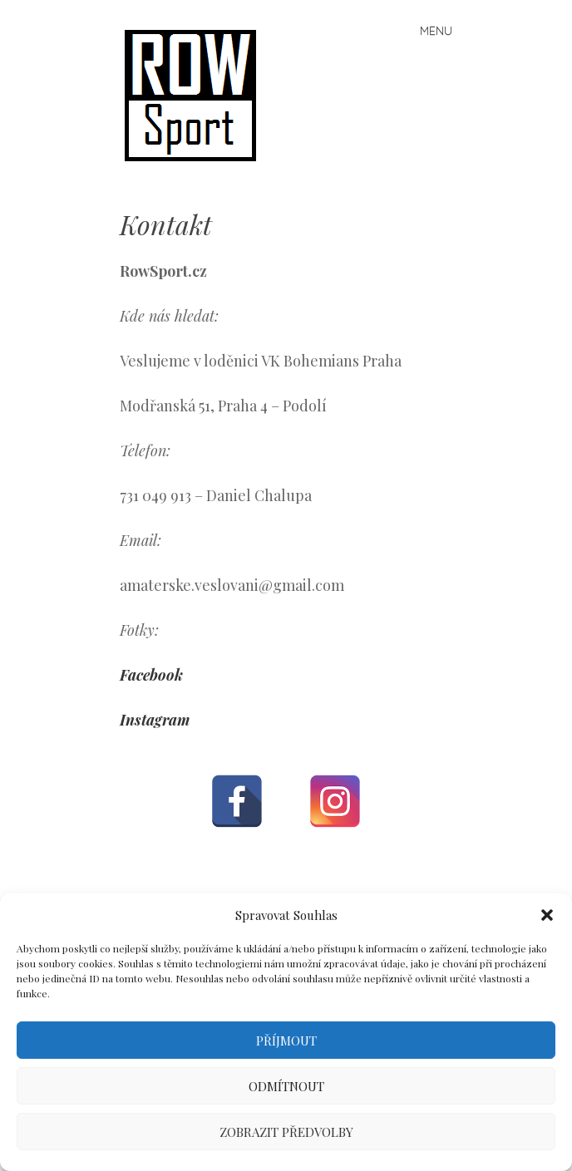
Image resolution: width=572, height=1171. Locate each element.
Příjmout (286, 1040)
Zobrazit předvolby (286, 1132)
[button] (547, 915)
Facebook (151, 675)
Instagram (155, 720)
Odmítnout (286, 1086)
